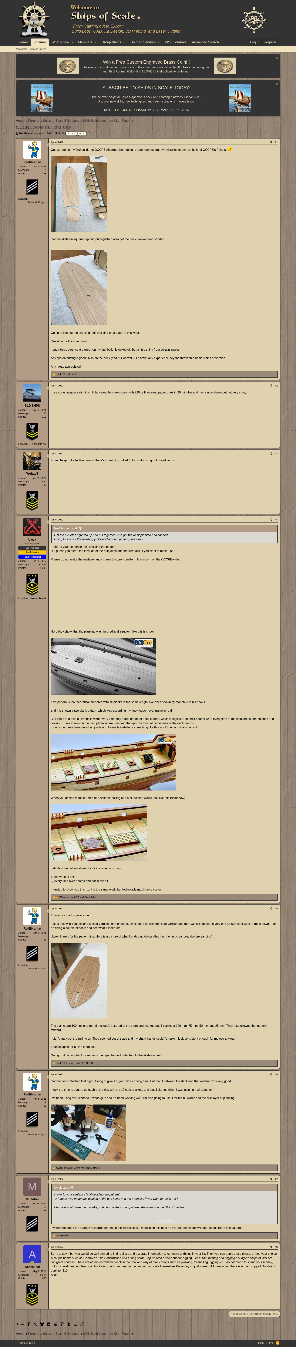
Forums (39, 42)
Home (23, 42)
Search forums (38, 49)
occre (82, 133)
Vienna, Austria (38, 598)
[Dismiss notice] (276, 58)
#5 (276, 908)
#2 (276, 385)
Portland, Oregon (37, 202)
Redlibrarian (26, 133)
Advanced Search (205, 42)
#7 (276, 1179)
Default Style (26, 1342)
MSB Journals (175, 42)
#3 (276, 453)
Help (261, 1342)
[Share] (271, 142)
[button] (72, 42)
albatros (71, 133)
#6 (276, 1074)
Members (85, 42)
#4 (276, 519)
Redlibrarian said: (66, 528)
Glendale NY (39, 444)
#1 (276, 142)
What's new (60, 42)
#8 (276, 1246)
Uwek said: (61, 1187)
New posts (21, 49)
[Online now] (32, 1263)
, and (77, 897)
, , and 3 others (78, 1167)
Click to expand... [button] (165, 1220)
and (66, 374)
